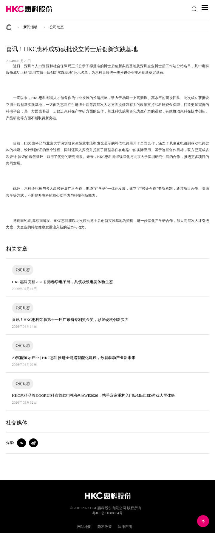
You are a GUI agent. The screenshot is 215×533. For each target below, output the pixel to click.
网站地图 (84, 527)
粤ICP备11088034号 (107, 513)
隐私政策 (105, 527)
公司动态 (57, 27)
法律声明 (125, 527)
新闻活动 (30, 27)
